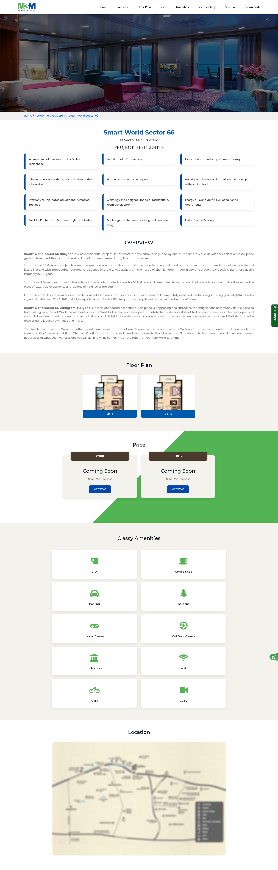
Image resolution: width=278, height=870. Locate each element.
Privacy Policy (131, 863)
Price (163, 7)
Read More (139, 855)
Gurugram (60, 116)
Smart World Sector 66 (86, 116)
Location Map (207, 7)
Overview (122, 7)
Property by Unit (155, 823)
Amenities (182, 7)
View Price (100, 490)
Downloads (252, 7)
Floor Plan (144, 7)
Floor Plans (114, 799)
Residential (42, 116)
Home (102, 7)
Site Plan (231, 7)
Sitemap (150, 863)
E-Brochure (138, 799)
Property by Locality (124, 823)
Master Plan (163, 799)
